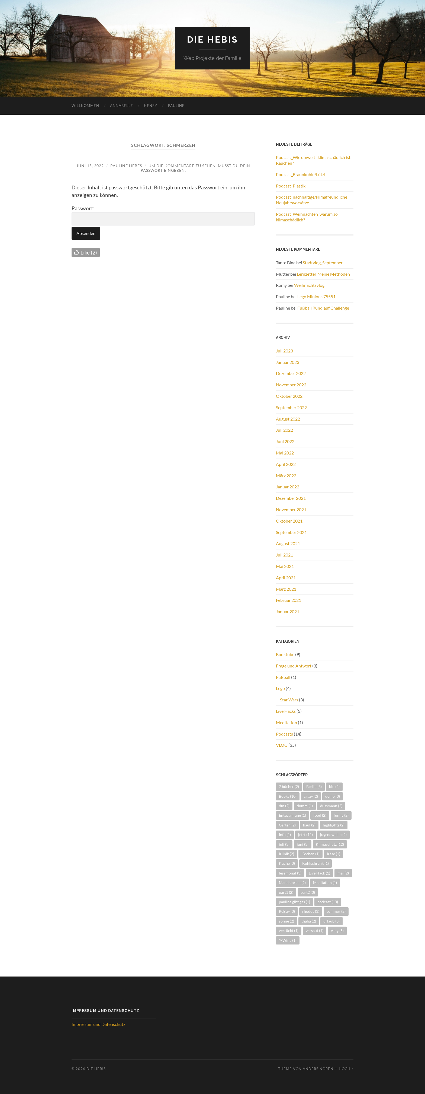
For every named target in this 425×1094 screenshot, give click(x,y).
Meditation (286, 722)
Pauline (176, 105)
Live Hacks (286, 711)
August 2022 (288, 418)
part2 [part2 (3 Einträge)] (308, 892)
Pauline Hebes (126, 165)
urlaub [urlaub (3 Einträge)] (331, 921)
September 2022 (291, 407)
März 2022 (286, 475)
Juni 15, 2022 (90, 165)
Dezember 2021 (291, 498)
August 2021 (288, 543)
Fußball (283, 677)
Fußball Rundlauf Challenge (323, 307)
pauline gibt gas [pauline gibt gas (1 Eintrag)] (294, 901)
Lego (280, 688)
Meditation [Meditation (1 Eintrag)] (325, 882)
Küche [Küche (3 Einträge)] (287, 863)
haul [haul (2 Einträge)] (309, 825)
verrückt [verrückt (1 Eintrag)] (288, 930)
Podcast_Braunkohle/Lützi (300, 174)
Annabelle (121, 105)
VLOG (282, 745)
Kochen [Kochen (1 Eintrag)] (310, 853)
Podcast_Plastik (290, 185)
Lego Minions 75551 (316, 296)
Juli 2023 (284, 350)
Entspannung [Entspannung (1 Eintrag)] (292, 815)
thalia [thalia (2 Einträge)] (308, 921)
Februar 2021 (288, 600)
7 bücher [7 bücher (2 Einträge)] (289, 786)
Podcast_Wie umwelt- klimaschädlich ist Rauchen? (313, 160)
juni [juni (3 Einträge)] (302, 844)
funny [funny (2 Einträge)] (341, 815)
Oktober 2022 (289, 396)
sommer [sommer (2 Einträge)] (336, 911)
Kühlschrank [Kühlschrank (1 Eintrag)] (315, 863)
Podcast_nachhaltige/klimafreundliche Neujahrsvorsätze (311, 199)
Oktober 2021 (289, 520)
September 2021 (291, 532)
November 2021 (291, 509)
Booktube (285, 654)
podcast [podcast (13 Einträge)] (327, 901)
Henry (150, 105)
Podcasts (284, 733)
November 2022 (291, 384)
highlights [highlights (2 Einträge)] (333, 825)
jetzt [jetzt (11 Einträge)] (305, 834)
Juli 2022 (284, 429)
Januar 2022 (287, 486)
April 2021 (286, 577)
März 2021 (286, 588)
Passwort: (163, 215)
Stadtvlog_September (323, 262)
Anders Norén (318, 1069)
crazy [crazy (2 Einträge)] (311, 796)
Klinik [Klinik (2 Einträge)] (286, 853)
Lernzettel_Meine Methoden (323, 273)
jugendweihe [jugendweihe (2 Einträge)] (333, 834)
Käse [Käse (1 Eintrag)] (333, 853)
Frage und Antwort (293, 665)
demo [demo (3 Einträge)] (332, 796)
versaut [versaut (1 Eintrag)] (314, 930)
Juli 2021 (284, 554)
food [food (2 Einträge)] (319, 815)
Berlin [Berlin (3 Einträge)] (314, 786)
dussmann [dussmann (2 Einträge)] (331, 805)
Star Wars (289, 699)
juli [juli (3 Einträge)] (284, 844)
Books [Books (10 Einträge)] (288, 796)
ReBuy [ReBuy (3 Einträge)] (287, 911)
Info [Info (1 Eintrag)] (285, 834)
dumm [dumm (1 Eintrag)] (305, 805)
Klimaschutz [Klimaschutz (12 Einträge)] (330, 844)
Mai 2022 (285, 452)
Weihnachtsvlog (309, 285)
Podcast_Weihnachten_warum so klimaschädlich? (307, 216)
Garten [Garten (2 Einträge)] (287, 825)
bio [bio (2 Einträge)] (334, 786)
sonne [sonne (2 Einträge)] (286, 921)
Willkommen (85, 105)
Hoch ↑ (346, 1069)
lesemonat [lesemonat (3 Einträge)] (290, 873)
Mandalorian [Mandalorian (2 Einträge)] (292, 882)
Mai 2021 (285, 566)
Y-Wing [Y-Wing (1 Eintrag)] (288, 940)
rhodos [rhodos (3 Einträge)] (310, 911)
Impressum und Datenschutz (98, 1024)
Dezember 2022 (291, 373)
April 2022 (286, 464)
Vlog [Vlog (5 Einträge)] (337, 930)
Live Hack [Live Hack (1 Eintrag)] (319, 873)
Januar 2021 (287, 611)
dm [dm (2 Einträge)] (284, 805)
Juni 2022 (285, 441)
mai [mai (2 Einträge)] (343, 873)
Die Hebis (212, 39)
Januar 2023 (287, 362)
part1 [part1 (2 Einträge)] (286, 892)
